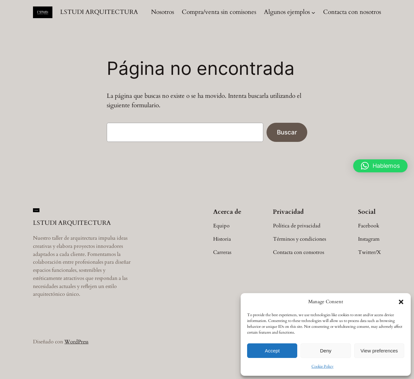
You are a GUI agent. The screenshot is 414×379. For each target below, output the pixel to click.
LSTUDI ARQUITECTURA (99, 12)
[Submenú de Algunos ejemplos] (313, 12)
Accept (272, 350)
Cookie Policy (322, 366)
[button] (401, 302)
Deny (325, 350)
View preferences (379, 350)
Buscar (287, 132)
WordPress (76, 341)
